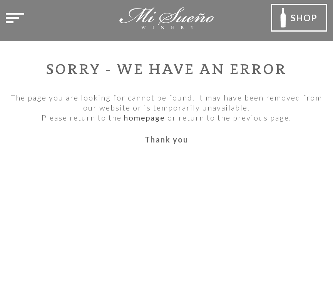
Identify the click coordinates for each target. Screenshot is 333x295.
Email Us (28, 254)
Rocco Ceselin (277, 266)
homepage (145, 117)
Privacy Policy (136, 198)
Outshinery (267, 276)
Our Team (129, 187)
